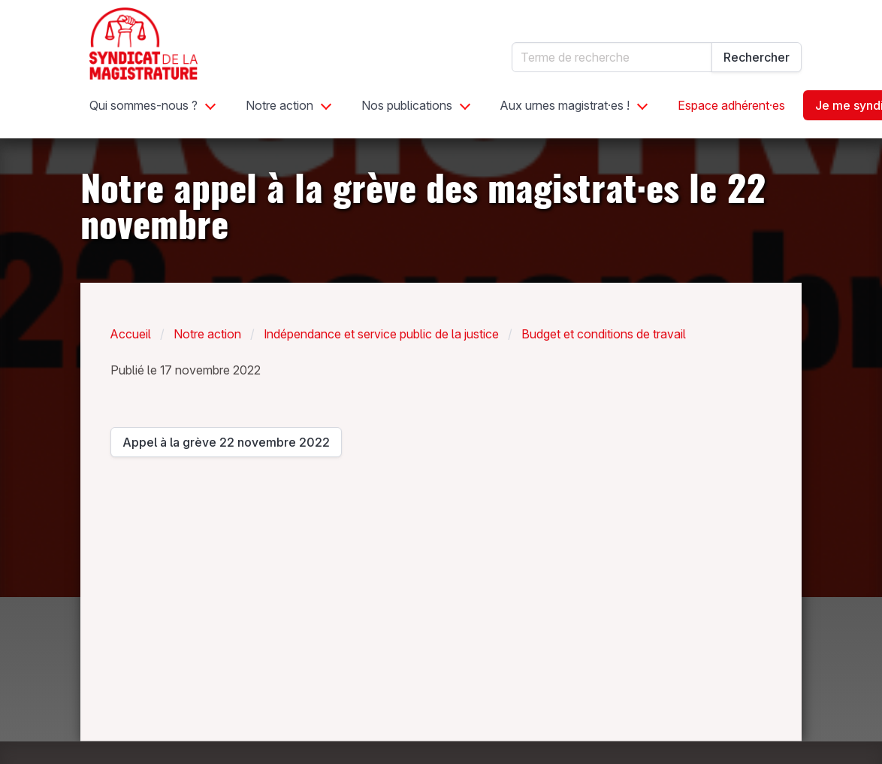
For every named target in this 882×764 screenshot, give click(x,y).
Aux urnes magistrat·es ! (565, 105)
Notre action (279, 105)
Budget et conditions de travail (603, 333)
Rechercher (756, 57)
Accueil (130, 333)
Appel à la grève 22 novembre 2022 (226, 446)
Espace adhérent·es (731, 105)
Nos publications (406, 105)
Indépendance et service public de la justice (381, 333)
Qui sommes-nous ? (143, 105)
